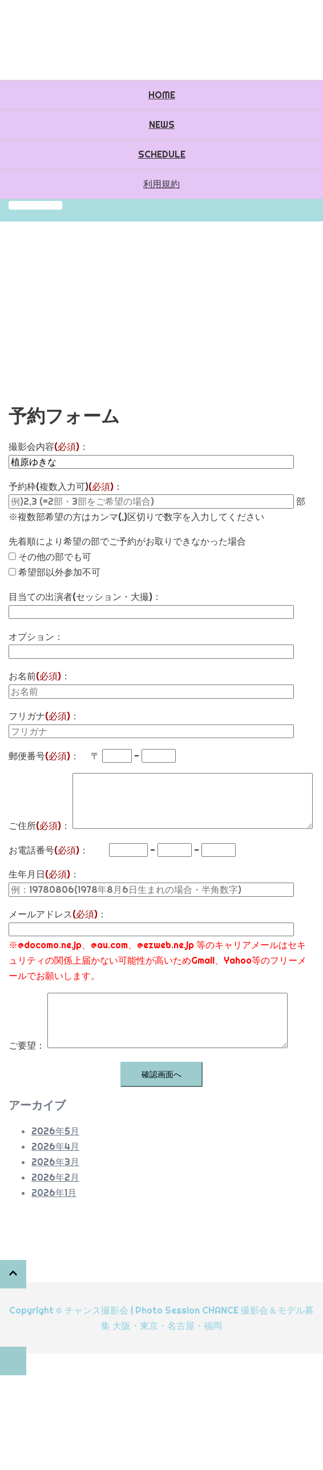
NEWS (162, 124)
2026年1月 (53, 1192)
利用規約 (161, 184)
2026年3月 (55, 1161)
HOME (161, 94)
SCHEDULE (161, 154)
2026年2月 (55, 1177)
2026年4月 (55, 1146)
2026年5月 (55, 1131)
